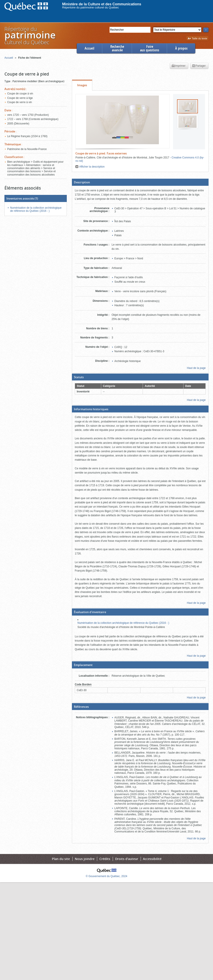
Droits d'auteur (126, 859)
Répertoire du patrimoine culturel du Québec (90, 7)
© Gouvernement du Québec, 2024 (106, 876)
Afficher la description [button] (92, 166)
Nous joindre (85, 859)
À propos (181, 48)
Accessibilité (152, 859)
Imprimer (178, 66)
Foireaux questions (149, 48)
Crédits (104, 859)
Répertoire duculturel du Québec (29, 35)
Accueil (89, 48)
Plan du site (61, 859)
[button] (140, 182)
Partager (199, 66)
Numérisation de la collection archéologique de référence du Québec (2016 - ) (123, 622)
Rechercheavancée (117, 48)
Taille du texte (197, 39)
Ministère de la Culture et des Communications (101, 4)
